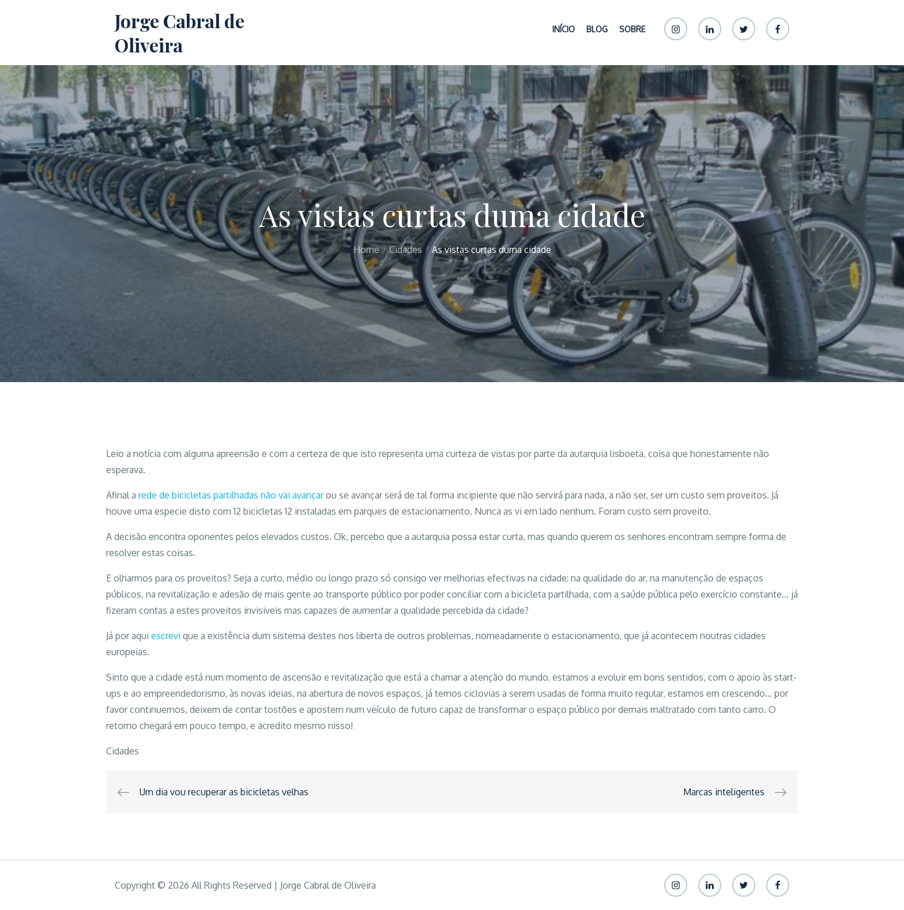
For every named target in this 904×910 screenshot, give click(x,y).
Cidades (122, 751)
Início (563, 29)
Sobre (632, 29)
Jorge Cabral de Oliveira (179, 32)
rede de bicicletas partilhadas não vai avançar (230, 495)
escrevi (165, 635)
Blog (597, 29)
